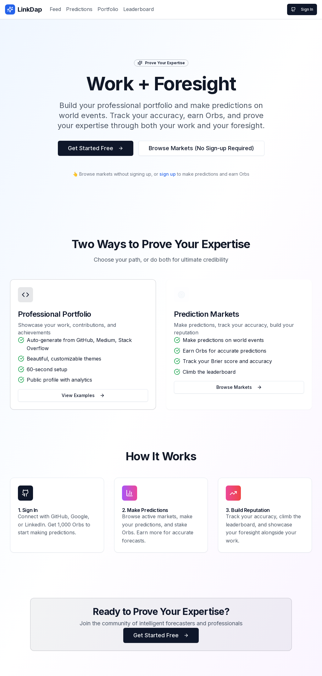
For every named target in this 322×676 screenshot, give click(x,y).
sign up (167, 174)
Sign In (302, 9)
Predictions (79, 9)
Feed (55, 9)
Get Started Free (95, 148)
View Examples (83, 395)
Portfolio (107, 9)
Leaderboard (138, 9)
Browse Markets (239, 387)
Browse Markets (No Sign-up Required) (201, 148)
